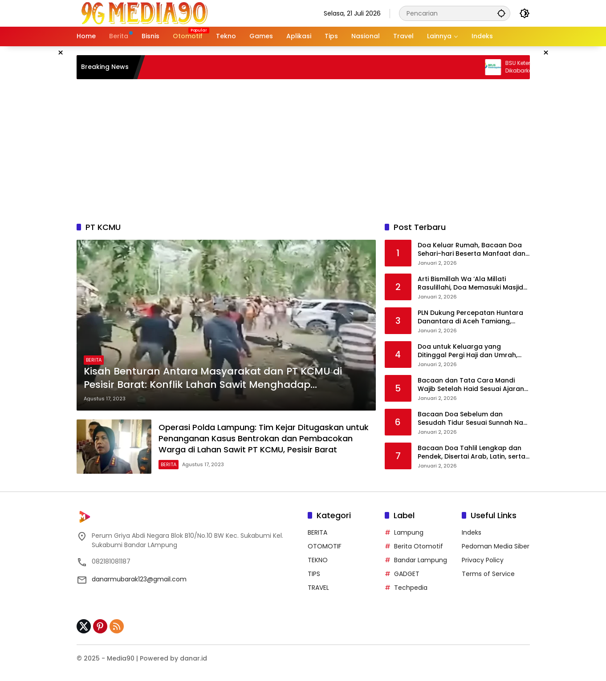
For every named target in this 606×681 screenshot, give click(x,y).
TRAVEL (318, 587)
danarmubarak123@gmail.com (139, 579)
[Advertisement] (303, 150)
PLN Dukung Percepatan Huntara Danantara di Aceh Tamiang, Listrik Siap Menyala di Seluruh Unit (473, 317)
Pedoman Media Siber (495, 546)
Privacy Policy (483, 560)
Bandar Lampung (420, 560)
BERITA (94, 359)
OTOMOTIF (325, 546)
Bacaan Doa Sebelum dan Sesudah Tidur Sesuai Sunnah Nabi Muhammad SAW (473, 418)
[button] (501, 13)
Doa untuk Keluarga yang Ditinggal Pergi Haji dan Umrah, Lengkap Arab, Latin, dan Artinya (470, 351)
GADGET (406, 573)
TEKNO (318, 560)
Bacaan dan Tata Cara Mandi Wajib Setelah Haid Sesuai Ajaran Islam (471, 385)
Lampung (408, 532)
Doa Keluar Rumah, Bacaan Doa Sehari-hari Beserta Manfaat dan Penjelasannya (471, 249)
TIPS (314, 573)
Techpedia (410, 587)
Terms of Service (488, 573)
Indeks (471, 532)
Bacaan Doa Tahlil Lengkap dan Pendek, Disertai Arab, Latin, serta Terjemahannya (471, 452)
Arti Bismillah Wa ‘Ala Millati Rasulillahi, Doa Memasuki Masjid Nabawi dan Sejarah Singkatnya (470, 283)
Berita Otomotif (418, 546)
